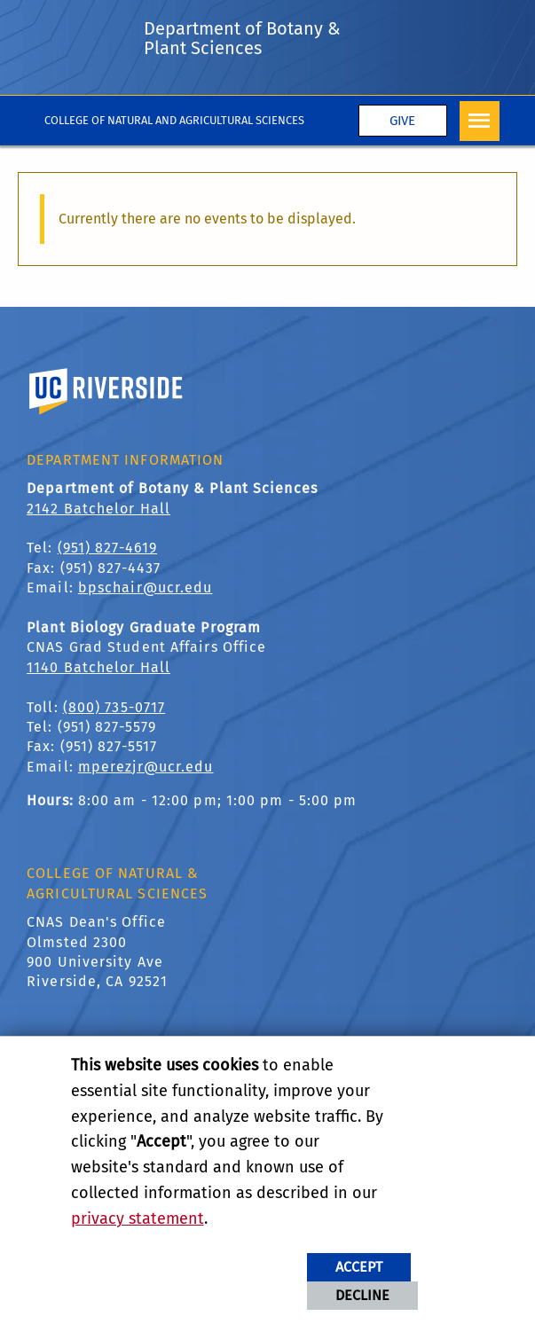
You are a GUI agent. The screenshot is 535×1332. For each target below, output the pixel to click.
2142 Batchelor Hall (98, 508)
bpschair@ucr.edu (145, 587)
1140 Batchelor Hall (98, 667)
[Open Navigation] (480, 121)
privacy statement (137, 1218)
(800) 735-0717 (114, 707)
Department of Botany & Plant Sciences (242, 38)
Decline (362, 1295)
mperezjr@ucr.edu (146, 766)
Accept (358, 1266)
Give (402, 121)
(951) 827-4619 (107, 547)
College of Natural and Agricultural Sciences (174, 120)
